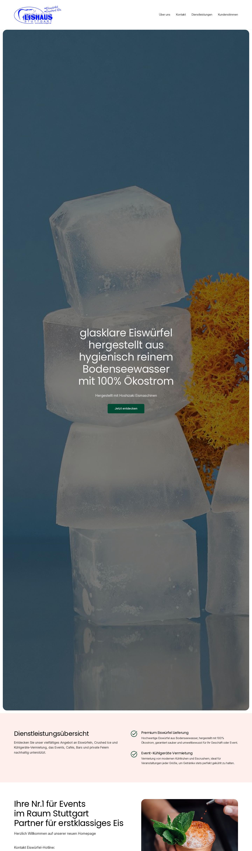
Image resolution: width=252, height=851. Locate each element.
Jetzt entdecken (126, 408)
